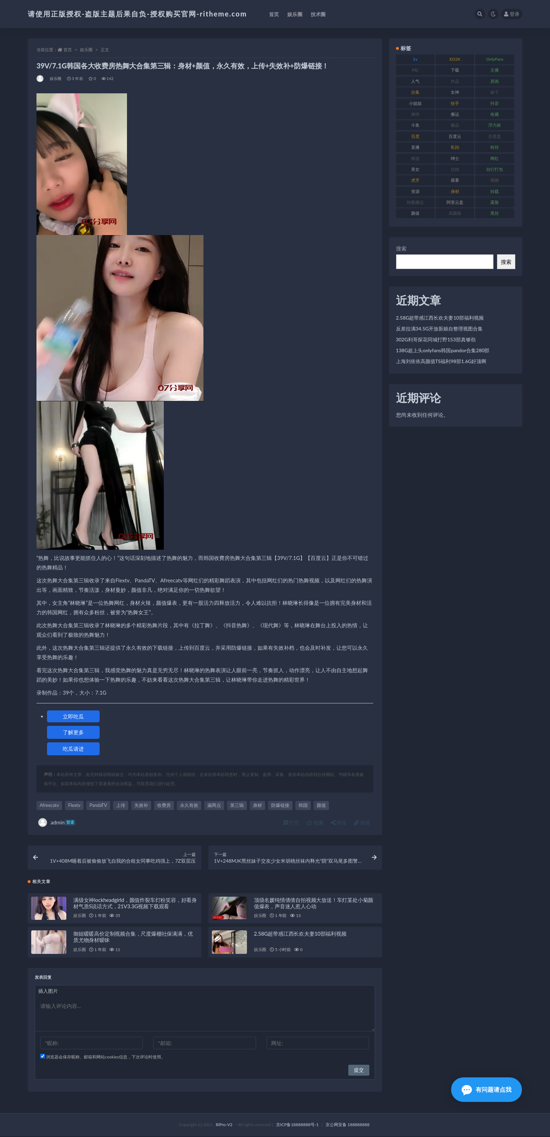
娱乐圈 (86, 49)
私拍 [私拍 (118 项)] (455, 147)
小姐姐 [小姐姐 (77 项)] (415, 103)
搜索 (401, 248)
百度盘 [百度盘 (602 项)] (494, 136)
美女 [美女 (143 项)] (415, 169)
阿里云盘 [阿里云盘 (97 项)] (455, 202)
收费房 (164, 805)
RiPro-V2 (224, 1125)
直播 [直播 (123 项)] (415, 147)
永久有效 (189, 805)
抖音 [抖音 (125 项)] (494, 103)
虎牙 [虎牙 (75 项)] (415, 180)
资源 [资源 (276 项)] (415, 191)
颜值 (321, 805)
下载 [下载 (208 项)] (455, 70)
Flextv (74, 805)
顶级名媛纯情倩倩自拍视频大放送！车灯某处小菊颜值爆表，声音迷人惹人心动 (313, 903)
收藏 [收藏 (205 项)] (494, 114)
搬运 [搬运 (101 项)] (455, 114)
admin (56, 822)
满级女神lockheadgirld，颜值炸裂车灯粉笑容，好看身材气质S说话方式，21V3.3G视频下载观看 (135, 903)
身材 (257, 805)
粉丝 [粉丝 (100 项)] (494, 147)
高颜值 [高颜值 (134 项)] (455, 213)
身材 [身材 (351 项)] (455, 191)
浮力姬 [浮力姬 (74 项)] (494, 125)
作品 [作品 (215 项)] (455, 81)
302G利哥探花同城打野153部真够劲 (436, 339)
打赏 (291, 822)
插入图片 (48, 992)
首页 (67, 49)
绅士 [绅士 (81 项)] (455, 158)
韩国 (303, 805)
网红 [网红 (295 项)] (494, 158)
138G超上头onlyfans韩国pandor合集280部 (443, 350)
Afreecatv (49, 805)
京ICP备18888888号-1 (297, 1125)
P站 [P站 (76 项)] (415, 70)
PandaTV (98, 805)
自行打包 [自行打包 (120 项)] (494, 169)
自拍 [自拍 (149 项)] (455, 169)
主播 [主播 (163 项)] (494, 70)
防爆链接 (280, 805)
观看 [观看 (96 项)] (455, 180)
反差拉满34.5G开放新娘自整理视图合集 (439, 329)
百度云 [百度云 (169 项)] (455, 136)
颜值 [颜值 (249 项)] (415, 213)
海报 (339, 822)
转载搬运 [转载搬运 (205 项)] (415, 202)
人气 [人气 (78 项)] (415, 81)
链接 (362, 822)
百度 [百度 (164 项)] (415, 136)
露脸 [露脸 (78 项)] (494, 202)
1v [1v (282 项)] (415, 59)
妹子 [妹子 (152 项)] (494, 92)
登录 (511, 14)
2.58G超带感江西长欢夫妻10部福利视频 (300, 934)
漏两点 (214, 805)
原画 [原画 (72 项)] (494, 81)
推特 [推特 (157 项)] (415, 114)
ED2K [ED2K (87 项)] (455, 59)
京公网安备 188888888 (348, 1125)
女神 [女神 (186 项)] (455, 92)
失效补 (141, 805)
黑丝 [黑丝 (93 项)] (494, 213)
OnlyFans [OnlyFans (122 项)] (494, 59)
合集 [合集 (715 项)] (415, 92)
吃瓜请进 (73, 748)
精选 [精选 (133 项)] (415, 158)
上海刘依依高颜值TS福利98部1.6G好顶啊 (441, 361)
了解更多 (73, 732)
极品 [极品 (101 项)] (455, 125)
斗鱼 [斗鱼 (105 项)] (415, 125)
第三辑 (237, 805)
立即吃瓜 (73, 716)
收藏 (315, 822)
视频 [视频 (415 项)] (494, 180)
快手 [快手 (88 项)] (455, 103)
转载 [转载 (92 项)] (494, 191)
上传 (120, 805)
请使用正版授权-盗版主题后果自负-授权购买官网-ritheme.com (137, 13)
